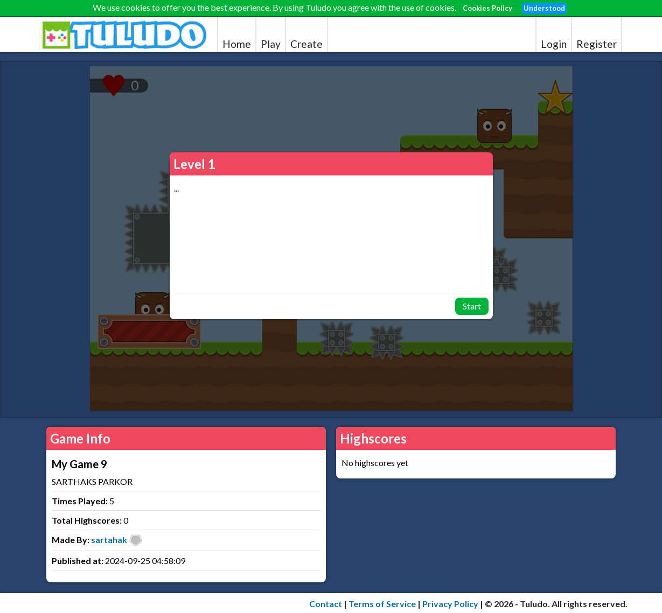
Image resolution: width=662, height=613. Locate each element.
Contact (325, 603)
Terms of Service (382, 603)
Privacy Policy (450, 603)
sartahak (109, 539)
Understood (544, 8)
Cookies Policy (487, 8)
